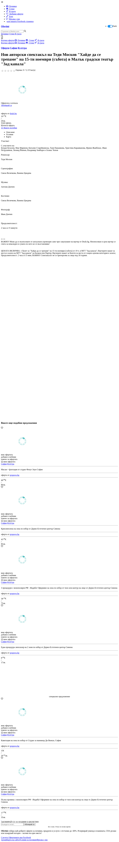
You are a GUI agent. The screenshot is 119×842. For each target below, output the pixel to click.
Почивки (11, 6)
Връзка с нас (13, 19)
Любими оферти (14, 14)
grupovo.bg (14, 475)
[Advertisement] (20, 345)
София (4, 464)
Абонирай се (6, 105)
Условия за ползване (28, 840)
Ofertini (5, 26)
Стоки (10, 9)
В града (11, 11)
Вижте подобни (9, 128)
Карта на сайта (13, 840)
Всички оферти (8, 40)
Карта (8, 137)
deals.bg (13, 113)
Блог (9, 16)
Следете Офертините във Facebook (16, 837)
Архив (4, 840)
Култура (10, 464)
